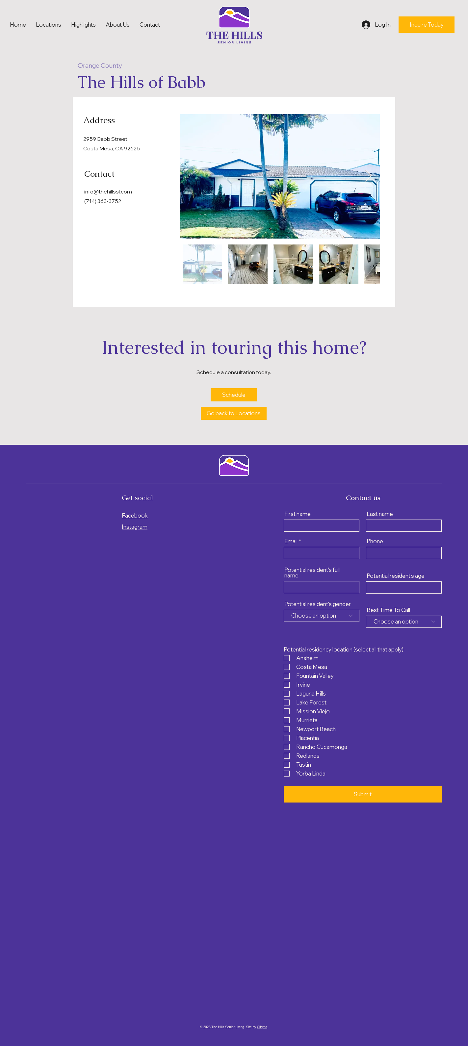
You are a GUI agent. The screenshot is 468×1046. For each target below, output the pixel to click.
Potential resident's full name (312, 572)
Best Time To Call (388, 610)
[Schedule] (234, 394)
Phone (375, 541)
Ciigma (262, 1027)
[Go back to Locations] (234, 413)
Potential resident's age (396, 575)
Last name (380, 514)
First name (297, 514)
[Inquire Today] (427, 24)
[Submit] (363, 794)
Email (291, 541)
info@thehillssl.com (108, 191)
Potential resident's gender (317, 604)
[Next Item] (368, 176)
